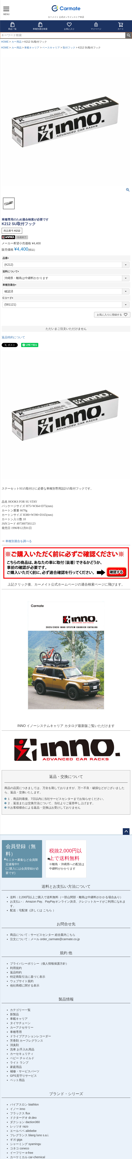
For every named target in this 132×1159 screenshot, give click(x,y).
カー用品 (17, 41)
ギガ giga (16, 1139)
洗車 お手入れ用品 (22, 1049)
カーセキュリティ (21, 1053)
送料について (11, 271)
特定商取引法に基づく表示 (27, 976)
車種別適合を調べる (18, 541)
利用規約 (16, 968)
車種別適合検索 (40, 26)
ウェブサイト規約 (21, 981)
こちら (48, 910)
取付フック (69, 47)
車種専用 (16, 1031)
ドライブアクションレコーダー (30, 1036)
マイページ (96, 26)
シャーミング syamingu (25, 1144)
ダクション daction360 (25, 1122)
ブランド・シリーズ (66, 1094)
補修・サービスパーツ (24, 1071)
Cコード (8, 298)
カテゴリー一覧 (20, 1010)
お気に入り (69, 26)
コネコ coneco (19, 1148)
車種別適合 (10, 284)
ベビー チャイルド (22, 1058)
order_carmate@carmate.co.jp (60, 939)
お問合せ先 (66, 924)
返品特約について (13, 337)
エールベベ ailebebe (23, 1130)
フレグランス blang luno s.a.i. (29, 1135)
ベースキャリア (51, 47)
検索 (128, 35)
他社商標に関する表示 (24, 985)
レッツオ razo (19, 1126)
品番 (6, 258)
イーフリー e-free (21, 1152)
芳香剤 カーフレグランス (26, 1040)
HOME (5, 41)
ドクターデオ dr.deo (23, 1117)
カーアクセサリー (21, 1027)
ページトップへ (126, 831)
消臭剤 (14, 1045)
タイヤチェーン (20, 1023)
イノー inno (17, 1109)
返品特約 (16, 972)
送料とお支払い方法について (66, 886)
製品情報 (66, 999)
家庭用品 (16, 1067)
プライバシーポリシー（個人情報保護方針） (39, 963)
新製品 (14, 1014)
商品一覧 (12, 26)
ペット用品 (17, 1080)
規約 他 (66, 953)
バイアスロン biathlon (24, 1104)
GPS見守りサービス (23, 1075)
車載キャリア (31, 47)
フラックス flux (20, 1113)
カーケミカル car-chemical (27, 1157)
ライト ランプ (19, 1062)
